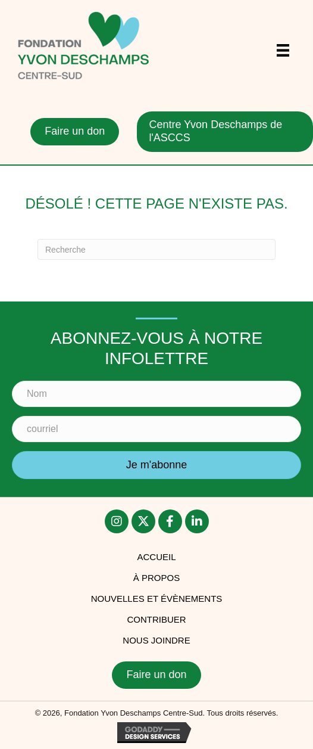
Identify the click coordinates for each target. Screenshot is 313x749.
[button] (117, 521)
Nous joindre (156, 640)
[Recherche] (156, 249)
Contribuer (156, 619)
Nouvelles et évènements (157, 598)
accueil (156, 557)
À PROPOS (156, 578)
